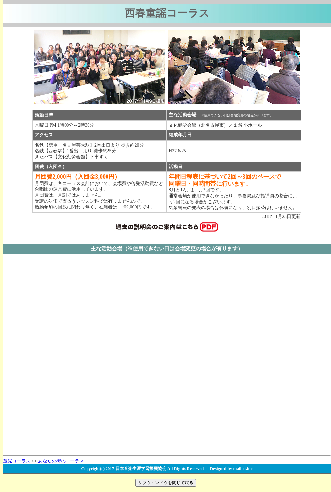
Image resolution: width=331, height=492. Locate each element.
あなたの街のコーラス (61, 461)
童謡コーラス (16, 461)
